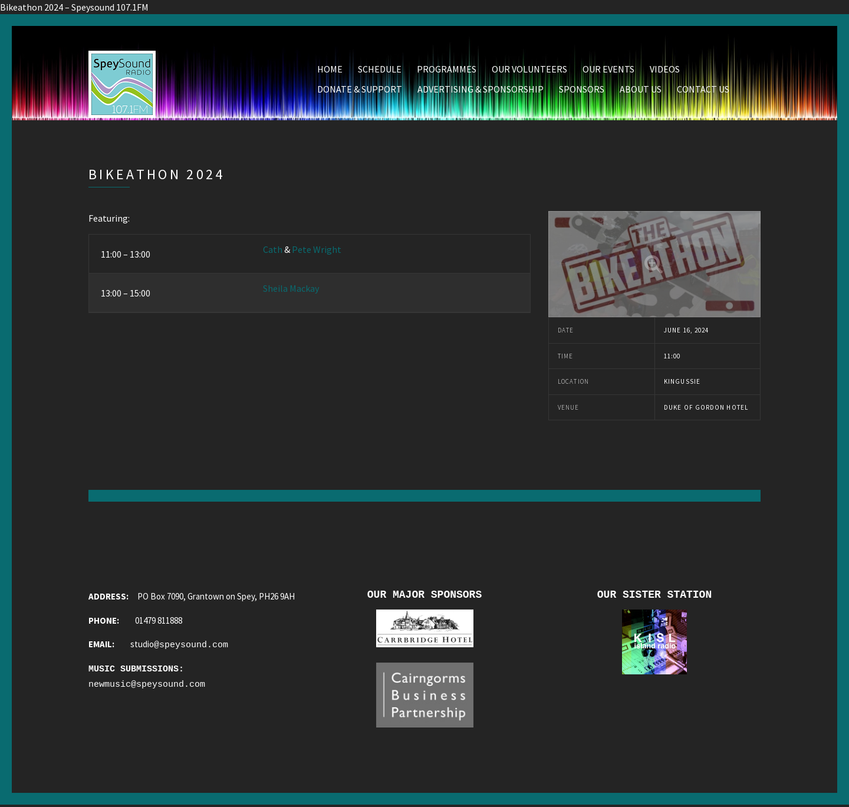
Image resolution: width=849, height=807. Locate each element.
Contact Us (703, 89)
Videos (665, 69)
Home (330, 69)
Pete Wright (316, 249)
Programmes (446, 69)
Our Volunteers (529, 69)
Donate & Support (359, 89)
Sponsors (581, 89)
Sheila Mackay (291, 288)
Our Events (608, 69)
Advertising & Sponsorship (480, 89)
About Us (641, 89)
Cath (272, 249)
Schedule (380, 69)
